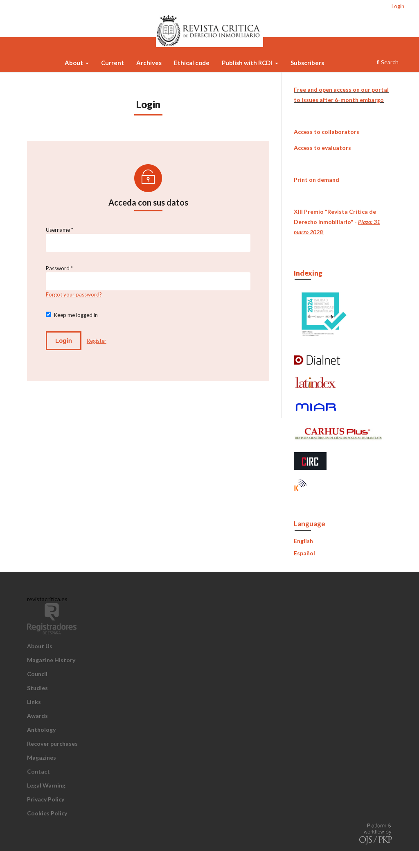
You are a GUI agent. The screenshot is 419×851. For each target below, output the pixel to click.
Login (398, 6)
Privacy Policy (45, 799)
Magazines (41, 757)
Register (96, 340)
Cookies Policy (47, 813)
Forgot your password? (74, 294)
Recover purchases (52, 743)
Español (304, 553)
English (303, 540)
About (74, 62)
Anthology (41, 729)
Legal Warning (46, 785)
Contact (38, 771)
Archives (149, 62)
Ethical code (192, 62)
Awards (37, 715)
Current (112, 62)
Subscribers (307, 62)
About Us (39, 646)
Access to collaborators (326, 131)
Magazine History (51, 659)
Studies (37, 687)
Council (37, 673)
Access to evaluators (322, 147)
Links (34, 701)
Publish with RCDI (247, 62)
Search (387, 62)
